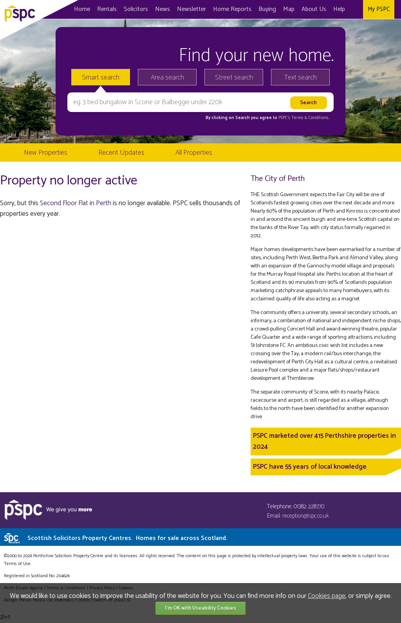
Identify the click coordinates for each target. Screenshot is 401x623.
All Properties (193, 153)
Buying (267, 9)
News (162, 9)
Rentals (107, 9)
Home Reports (232, 9)
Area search (167, 77)
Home (82, 9)
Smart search (100, 77)
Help (339, 9)
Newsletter (191, 9)
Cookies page (326, 595)
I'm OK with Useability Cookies (200, 608)
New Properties (45, 153)
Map (288, 9)
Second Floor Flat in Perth (75, 203)
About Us (314, 9)
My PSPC (379, 9)
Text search (300, 77)
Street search (234, 77)
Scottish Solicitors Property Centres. (127, 538)
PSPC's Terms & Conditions (303, 117)
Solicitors (136, 9)
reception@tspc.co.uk (305, 516)
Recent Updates (121, 153)
